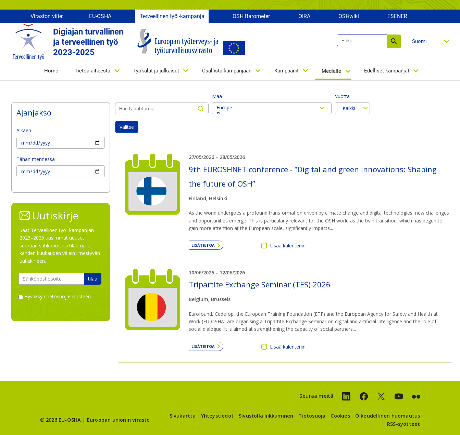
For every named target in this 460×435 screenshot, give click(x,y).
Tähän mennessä (35, 159)
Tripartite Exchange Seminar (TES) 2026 (260, 284)
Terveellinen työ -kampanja (172, 16)
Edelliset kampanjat (386, 71)
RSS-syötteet (403, 424)
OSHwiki (348, 16)
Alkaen (23, 130)
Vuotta (342, 96)
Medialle (331, 71)
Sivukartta (183, 415)
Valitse (127, 127)
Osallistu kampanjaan (226, 71)
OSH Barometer (251, 16)
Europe (271, 107)
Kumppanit (286, 71)
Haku (394, 41)
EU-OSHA (100, 16)
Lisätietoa (203, 245)
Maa (217, 96)
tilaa (92, 278)
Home (51, 71)
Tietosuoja (311, 415)
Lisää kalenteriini (288, 245)
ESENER (397, 16)
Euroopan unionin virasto (118, 420)
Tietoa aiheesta (92, 71)
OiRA (304, 16)
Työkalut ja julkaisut (156, 71)
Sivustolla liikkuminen (266, 415)
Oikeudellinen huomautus (387, 415)
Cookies (340, 415)
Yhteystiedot (217, 415)
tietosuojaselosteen (68, 296)
